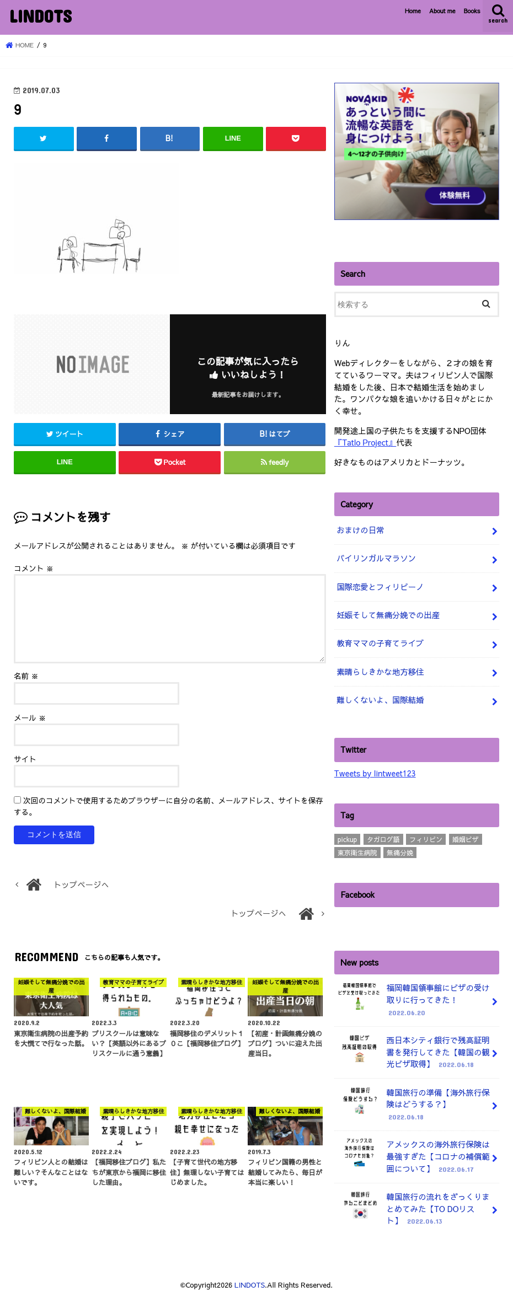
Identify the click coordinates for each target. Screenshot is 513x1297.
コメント (34, 568)
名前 (26, 676)
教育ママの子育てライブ (380, 642)
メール (30, 717)
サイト (25, 759)
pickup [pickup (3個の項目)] (347, 839)
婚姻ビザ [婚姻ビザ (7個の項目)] (465, 839)
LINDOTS (40, 16)
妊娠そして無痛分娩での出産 (388, 614)
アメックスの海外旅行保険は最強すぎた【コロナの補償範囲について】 (413, 1157)
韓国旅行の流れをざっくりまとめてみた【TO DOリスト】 (413, 1209)
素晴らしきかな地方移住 (380, 671)
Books (472, 11)
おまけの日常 (360, 529)
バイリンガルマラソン (376, 558)
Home (413, 11)
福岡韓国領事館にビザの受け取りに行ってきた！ (413, 1000)
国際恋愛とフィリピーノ (380, 586)
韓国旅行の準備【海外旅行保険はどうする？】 (413, 1105)
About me (442, 11)
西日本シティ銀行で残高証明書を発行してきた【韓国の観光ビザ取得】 (413, 1052)
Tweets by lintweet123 (375, 773)
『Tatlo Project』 (365, 442)
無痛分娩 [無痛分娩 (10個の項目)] (400, 852)
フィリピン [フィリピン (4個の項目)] (425, 839)
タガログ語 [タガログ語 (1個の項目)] (383, 839)
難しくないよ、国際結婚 (380, 699)
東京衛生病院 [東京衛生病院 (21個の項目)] (357, 852)
